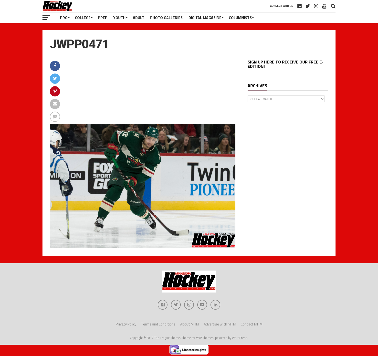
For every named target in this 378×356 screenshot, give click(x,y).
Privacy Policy (126, 324)
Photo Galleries (166, 18)
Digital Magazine (205, 18)
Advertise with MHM (220, 324)
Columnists (240, 18)
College (83, 18)
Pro (64, 18)
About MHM (189, 324)
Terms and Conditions (158, 324)
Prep (102, 18)
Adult (138, 18)
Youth (119, 18)
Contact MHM (251, 324)
